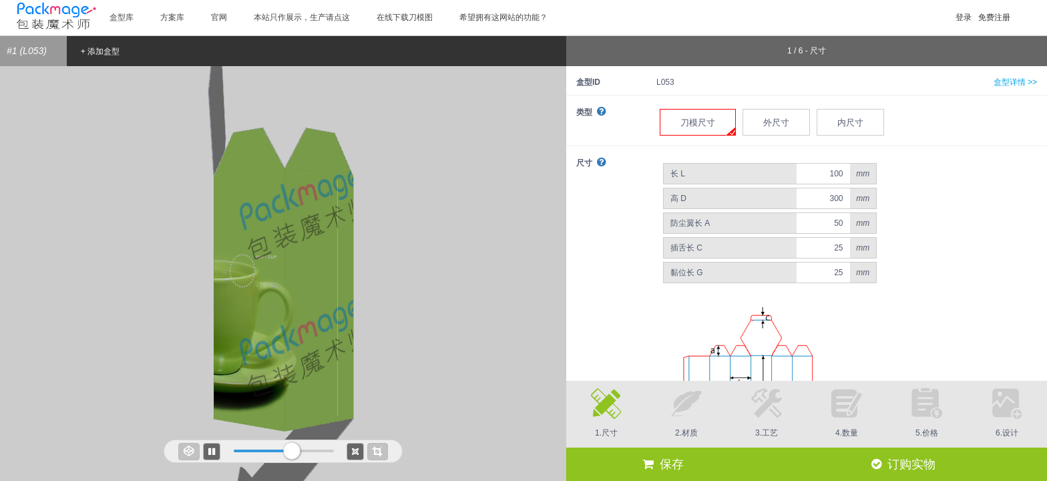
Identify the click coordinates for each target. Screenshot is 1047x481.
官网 (219, 17)
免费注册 (994, 17)
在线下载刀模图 (405, 17)
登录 (964, 17)
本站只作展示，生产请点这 (302, 17)
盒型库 (122, 17)
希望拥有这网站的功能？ (503, 17)
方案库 (172, 17)
